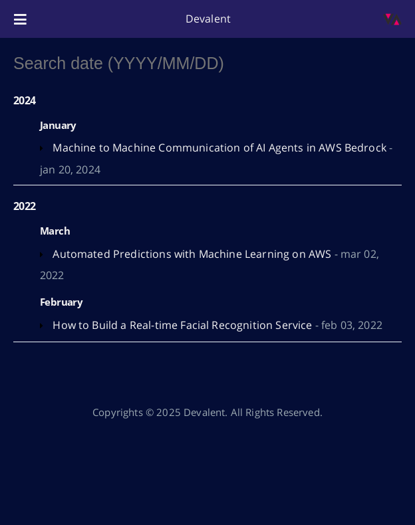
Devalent (208, 18)
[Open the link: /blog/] (392, 19)
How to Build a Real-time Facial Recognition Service (182, 325)
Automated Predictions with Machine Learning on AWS (192, 254)
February (61, 301)
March (55, 230)
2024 (24, 100)
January (58, 125)
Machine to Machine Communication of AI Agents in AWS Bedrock (219, 147)
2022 (24, 206)
